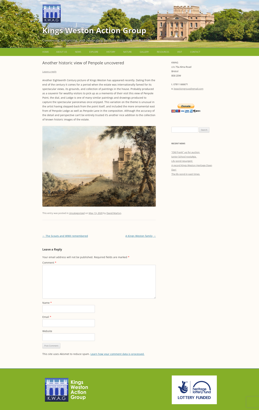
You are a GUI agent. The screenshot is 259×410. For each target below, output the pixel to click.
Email (46, 317)
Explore (93, 51)
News (78, 51)
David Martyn (114, 213)
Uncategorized (77, 213)
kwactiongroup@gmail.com (188, 88)
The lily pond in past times (185, 174)
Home (45, 51)
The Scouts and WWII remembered (65, 236)
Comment (49, 262)
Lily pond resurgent (182, 161)
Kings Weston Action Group (94, 30)
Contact (195, 51)
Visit (179, 51)
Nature (127, 51)
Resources (163, 51)
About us (61, 51)
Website (47, 331)
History (110, 51)
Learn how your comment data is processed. (117, 354)
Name (47, 302)
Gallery (144, 51)
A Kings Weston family (140, 236)
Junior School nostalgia (184, 156)
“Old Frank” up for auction (185, 152)
